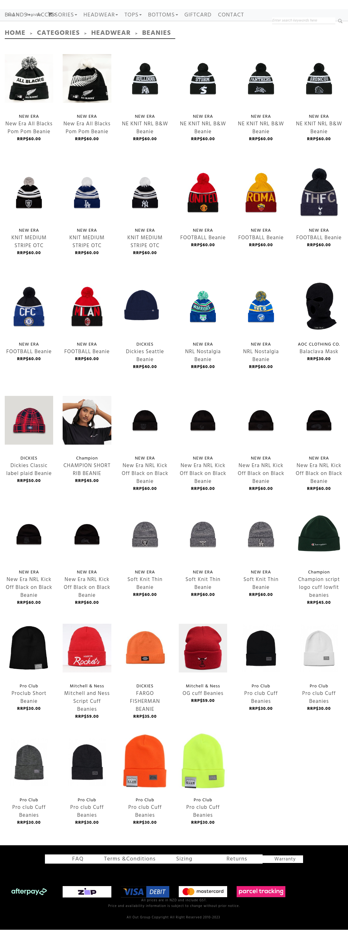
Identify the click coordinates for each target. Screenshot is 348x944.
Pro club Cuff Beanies (257, 666)
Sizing (177, 876)
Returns (223, 876)
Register (34, 34)
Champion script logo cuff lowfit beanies (319, 552)
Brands (17, 34)
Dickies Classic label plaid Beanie (29, 438)
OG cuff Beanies (200, 666)
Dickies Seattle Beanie (141, 323)
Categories (52, 51)
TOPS (133, 34)
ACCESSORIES (57, 34)
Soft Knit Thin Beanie (145, 552)
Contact (231, 34)
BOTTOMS (163, 34)
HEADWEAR (101, 34)
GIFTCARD (198, 34)
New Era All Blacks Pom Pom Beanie (29, 96)
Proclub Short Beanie (29, 665)
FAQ (85, 876)
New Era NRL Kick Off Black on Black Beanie (145, 438)
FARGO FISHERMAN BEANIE (141, 666)
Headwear (98, 51)
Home (13, 51)
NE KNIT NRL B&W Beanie (145, 96)
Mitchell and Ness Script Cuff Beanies (87, 665)
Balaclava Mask (319, 324)
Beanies (138, 51)
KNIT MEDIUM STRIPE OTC (29, 210)
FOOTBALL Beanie (203, 210)
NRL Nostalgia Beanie (203, 324)
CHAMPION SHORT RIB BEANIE (87, 438)
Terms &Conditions (133, 876)
